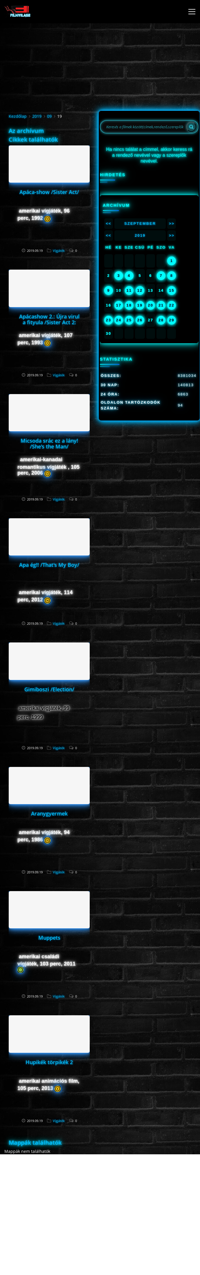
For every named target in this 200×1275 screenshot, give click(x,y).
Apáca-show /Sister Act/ (49, 192)
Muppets (49, 938)
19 (140, 305)
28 (161, 320)
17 (118, 305)
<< (108, 223)
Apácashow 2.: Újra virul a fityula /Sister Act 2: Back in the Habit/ (49, 322)
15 (171, 290)
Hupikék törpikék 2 (49, 1062)
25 (128, 320)
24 (118, 320)
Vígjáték (59, 250)
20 (150, 305)
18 (128, 305)
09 (49, 116)
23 (108, 320)
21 (161, 305)
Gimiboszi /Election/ (49, 689)
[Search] (191, 127)
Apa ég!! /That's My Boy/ (49, 565)
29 (171, 320)
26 (140, 320)
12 (140, 290)
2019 (37, 116)
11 (128, 290)
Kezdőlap (18, 116)
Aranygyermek (49, 813)
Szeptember (140, 223)
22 (171, 305)
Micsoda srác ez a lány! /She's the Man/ (49, 443)
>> (171, 223)
